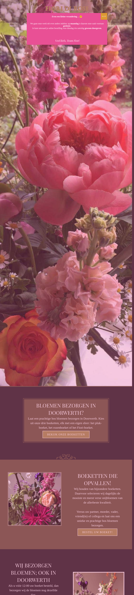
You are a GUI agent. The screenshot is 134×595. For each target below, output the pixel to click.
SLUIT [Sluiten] (104, 16)
